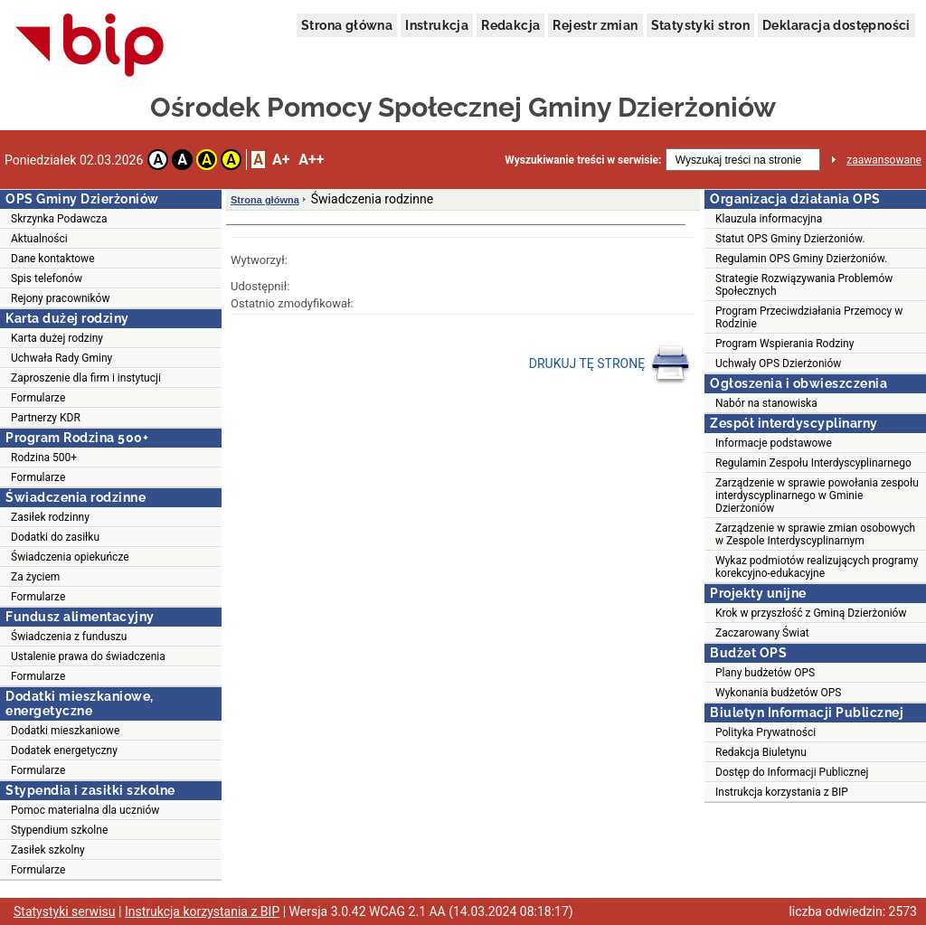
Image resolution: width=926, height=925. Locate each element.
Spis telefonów (46, 278)
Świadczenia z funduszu (69, 636)
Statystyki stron (700, 25)
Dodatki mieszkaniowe (65, 730)
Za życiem (35, 577)
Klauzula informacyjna (768, 218)
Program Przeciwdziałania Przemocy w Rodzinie (808, 317)
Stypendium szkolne (59, 830)
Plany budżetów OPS (765, 672)
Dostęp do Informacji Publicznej (791, 772)
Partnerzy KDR (45, 417)
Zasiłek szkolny (48, 850)
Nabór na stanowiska (766, 403)
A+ (280, 159)
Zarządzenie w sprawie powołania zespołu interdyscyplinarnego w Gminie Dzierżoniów (817, 495)
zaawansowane (883, 160)
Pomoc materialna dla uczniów (85, 810)
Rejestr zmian (595, 25)
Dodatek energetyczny (64, 750)
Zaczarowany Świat (762, 633)
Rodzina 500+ (44, 457)
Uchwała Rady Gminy (61, 358)
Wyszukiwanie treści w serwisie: (583, 160)
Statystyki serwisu (65, 911)
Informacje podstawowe (773, 443)
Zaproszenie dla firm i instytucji (86, 378)
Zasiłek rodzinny (50, 517)
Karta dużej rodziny (57, 338)
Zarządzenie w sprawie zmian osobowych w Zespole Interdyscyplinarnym (815, 534)
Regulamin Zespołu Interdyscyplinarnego (813, 463)
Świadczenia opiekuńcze (70, 557)
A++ (311, 159)
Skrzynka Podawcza (59, 218)
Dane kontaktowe (53, 258)
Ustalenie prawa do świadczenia (88, 656)
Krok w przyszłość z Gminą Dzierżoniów (810, 613)
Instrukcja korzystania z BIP (781, 792)
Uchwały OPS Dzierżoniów (778, 363)
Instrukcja (436, 25)
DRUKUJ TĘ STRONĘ (610, 364)
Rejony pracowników (60, 298)
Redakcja (510, 25)
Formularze (38, 398)
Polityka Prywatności (765, 732)
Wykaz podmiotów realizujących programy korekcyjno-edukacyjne (816, 567)
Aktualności (39, 238)
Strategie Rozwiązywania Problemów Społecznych (804, 284)
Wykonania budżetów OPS (778, 692)
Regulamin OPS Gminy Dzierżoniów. (801, 258)
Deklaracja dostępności (836, 25)
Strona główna (346, 25)
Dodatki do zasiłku (55, 537)
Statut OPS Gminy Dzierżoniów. (790, 238)
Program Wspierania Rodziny (784, 343)
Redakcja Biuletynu (761, 752)
